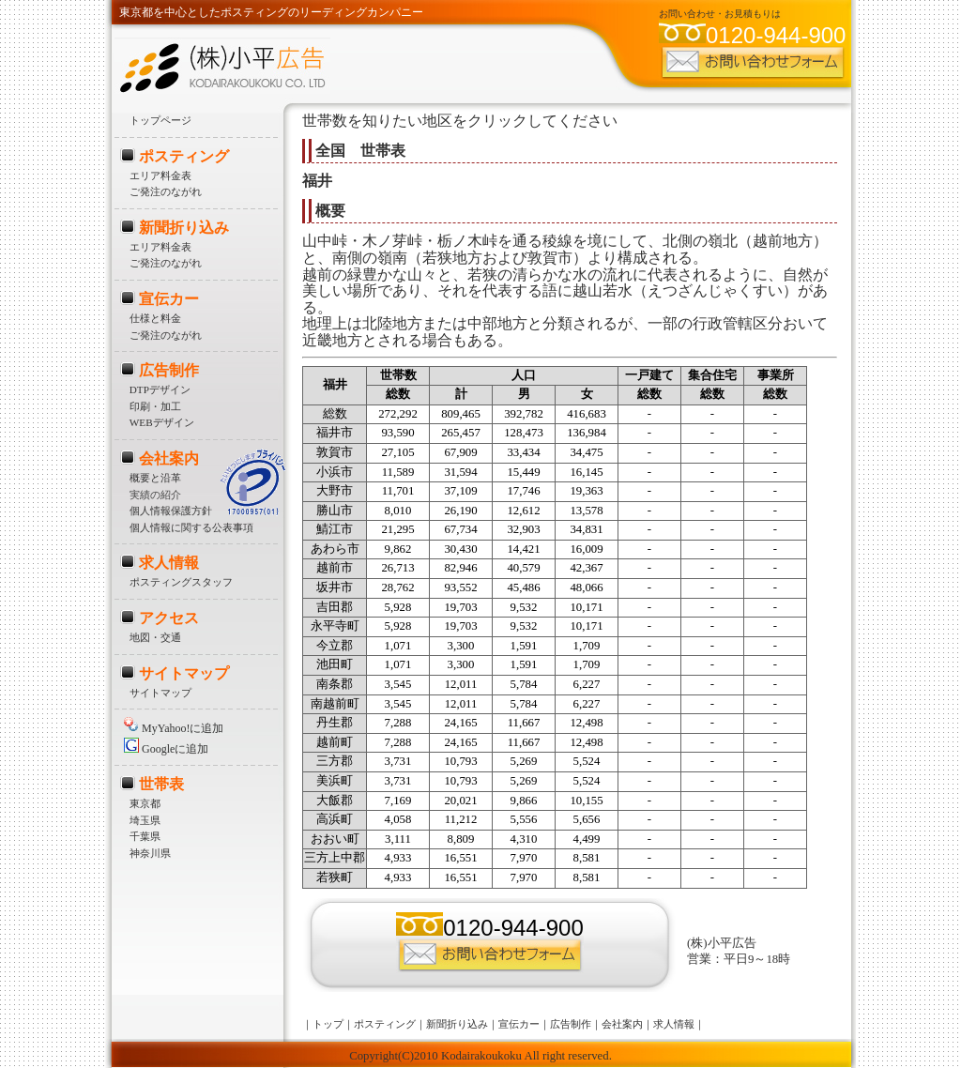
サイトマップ (184, 673)
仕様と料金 (155, 318)
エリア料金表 (160, 175)
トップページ (160, 120)
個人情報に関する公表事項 (191, 527)
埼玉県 (145, 820)
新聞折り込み (184, 228)
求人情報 (169, 563)
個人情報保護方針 (171, 510)
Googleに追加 (166, 748)
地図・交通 (155, 637)
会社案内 (169, 458)
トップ (328, 1024)
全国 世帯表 (360, 151)
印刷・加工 (155, 406)
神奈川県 (150, 853)
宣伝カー (169, 299)
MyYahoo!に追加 (173, 728)
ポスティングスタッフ (181, 581)
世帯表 (161, 784)
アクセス (169, 618)
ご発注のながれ (166, 191)
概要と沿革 (155, 477)
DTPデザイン (160, 389)
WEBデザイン (162, 422)
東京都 (145, 803)
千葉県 (145, 836)
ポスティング (184, 156)
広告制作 (169, 370)
